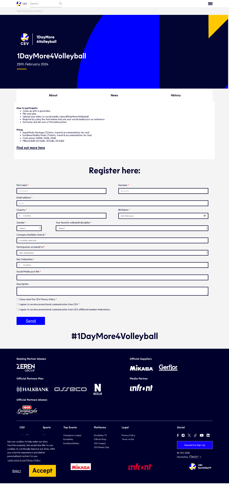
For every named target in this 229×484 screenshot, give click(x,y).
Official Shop (100, 440)
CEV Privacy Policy (46, 299)
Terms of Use (128, 440)
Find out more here (31, 148)
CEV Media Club (101, 448)
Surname (122, 185)
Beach (150, 4)
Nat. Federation (25, 259)
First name (22, 185)
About (53, 96)
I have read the (37, 299)
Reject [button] (16, 471)
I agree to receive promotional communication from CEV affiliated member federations (64, 310)
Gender (20, 223)
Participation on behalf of (30, 247)
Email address (24, 198)
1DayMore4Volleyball (29, 11)
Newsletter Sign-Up (194, 445)
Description (23, 284)
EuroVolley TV (107, 4)
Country (21, 210)
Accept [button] (42, 470)
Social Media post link (28, 272)
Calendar (186, 4)
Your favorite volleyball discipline (73, 223)
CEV (22, 4)
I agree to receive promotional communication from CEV (49, 305)
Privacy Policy (128, 436)
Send (31, 321)
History (176, 96)
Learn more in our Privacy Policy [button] (24, 460)
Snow (161, 4)
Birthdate (123, 210)
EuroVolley (68, 440)
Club (123, 4)
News (173, 4)
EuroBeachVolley (71, 444)
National (136, 4)
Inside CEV (203, 4)
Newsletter (87, 4)
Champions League (72, 436)
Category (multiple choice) (30, 235)
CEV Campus (100, 444)
